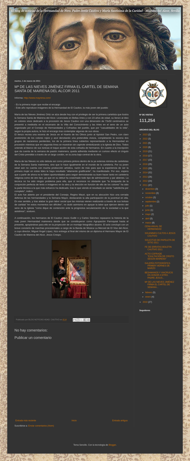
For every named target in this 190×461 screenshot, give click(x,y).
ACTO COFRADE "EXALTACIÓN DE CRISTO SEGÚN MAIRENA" (159, 256)
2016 (145, 164)
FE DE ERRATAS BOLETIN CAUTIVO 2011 (158, 248)
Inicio (74, 420)
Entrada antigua (120, 420)
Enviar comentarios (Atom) (41, 426)
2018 (145, 155)
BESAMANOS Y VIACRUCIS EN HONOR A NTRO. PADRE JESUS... (159, 275)
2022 (145, 138)
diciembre (150, 189)
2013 (145, 177)
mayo (148, 214)
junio (148, 210)
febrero (149, 292)
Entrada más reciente (25, 420)
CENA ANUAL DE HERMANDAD (153, 227)
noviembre (150, 193)
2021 (145, 143)
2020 (145, 147)
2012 (145, 181)
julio (147, 205)
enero (148, 297)
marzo (148, 222)
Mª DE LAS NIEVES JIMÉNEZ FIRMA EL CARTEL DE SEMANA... (159, 284)
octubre (149, 197)
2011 (145, 185)
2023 (145, 134)
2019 (145, 151)
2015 (145, 168)
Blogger (112, 445)
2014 (145, 172)
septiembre (151, 201)
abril (147, 218)
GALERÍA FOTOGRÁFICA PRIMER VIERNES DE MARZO (157, 266)
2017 (145, 160)
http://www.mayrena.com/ (37, 97)
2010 (145, 302)
